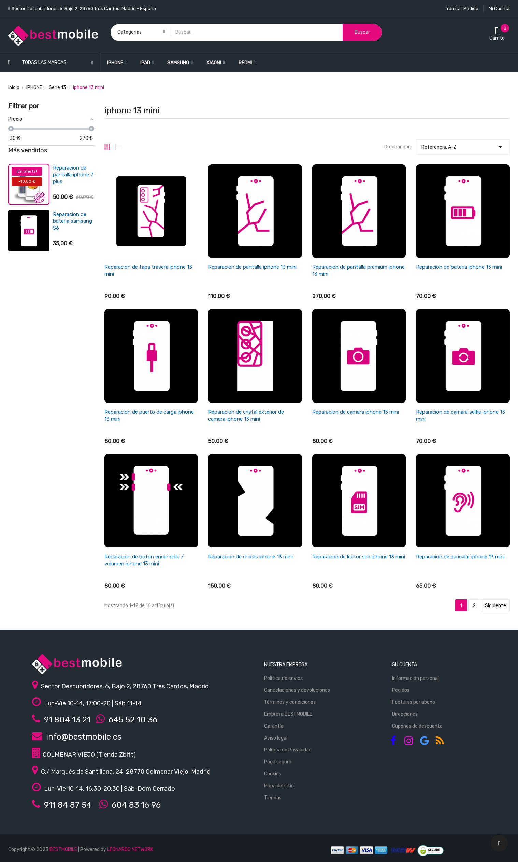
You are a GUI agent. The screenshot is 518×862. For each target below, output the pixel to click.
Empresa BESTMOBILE (288, 714)
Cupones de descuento (417, 726)
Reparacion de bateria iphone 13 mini (459, 267)
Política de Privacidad (288, 750)
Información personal (415, 678)
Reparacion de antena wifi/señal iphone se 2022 (73, 267)
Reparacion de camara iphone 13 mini (355, 412)
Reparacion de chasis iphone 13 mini (250, 557)
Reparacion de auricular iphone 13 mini (460, 557)
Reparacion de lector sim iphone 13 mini (358, 557)
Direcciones (405, 714)
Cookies (272, 774)
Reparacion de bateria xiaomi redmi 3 (69, 221)
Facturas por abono (413, 702)
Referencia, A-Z (462, 145)
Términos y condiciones (290, 702)
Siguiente (495, 606)
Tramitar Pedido (461, 8)
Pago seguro (277, 762)
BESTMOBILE (63, 849)
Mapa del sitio (279, 786)
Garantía (274, 726)
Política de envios (283, 678)
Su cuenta (404, 665)
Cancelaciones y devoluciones (297, 690)
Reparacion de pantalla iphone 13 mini (252, 267)
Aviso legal (275, 738)
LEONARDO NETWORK (130, 849)
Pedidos (400, 690)
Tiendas (273, 798)
